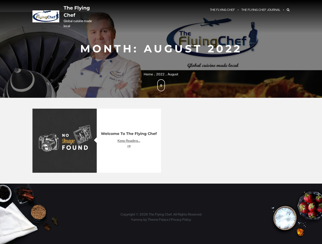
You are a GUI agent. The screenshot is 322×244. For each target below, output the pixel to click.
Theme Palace (158, 219)
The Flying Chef (77, 11)
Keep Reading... (129, 140)
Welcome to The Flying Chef (129, 133)
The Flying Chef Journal (260, 10)
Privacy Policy (181, 219)
